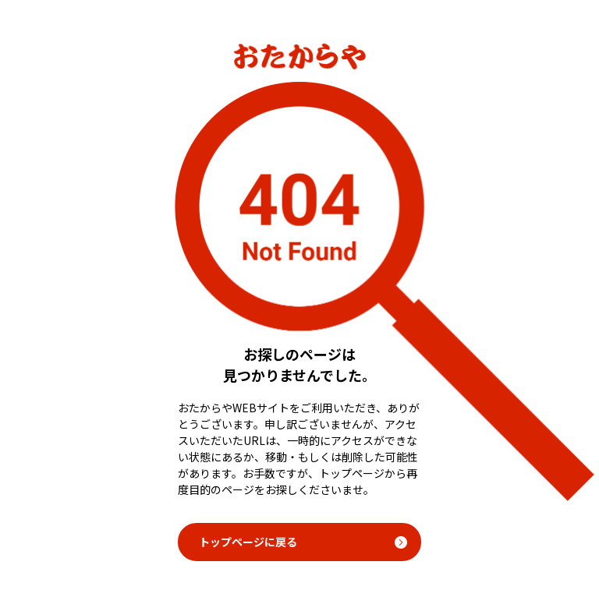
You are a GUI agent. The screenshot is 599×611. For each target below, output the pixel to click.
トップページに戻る (248, 541)
